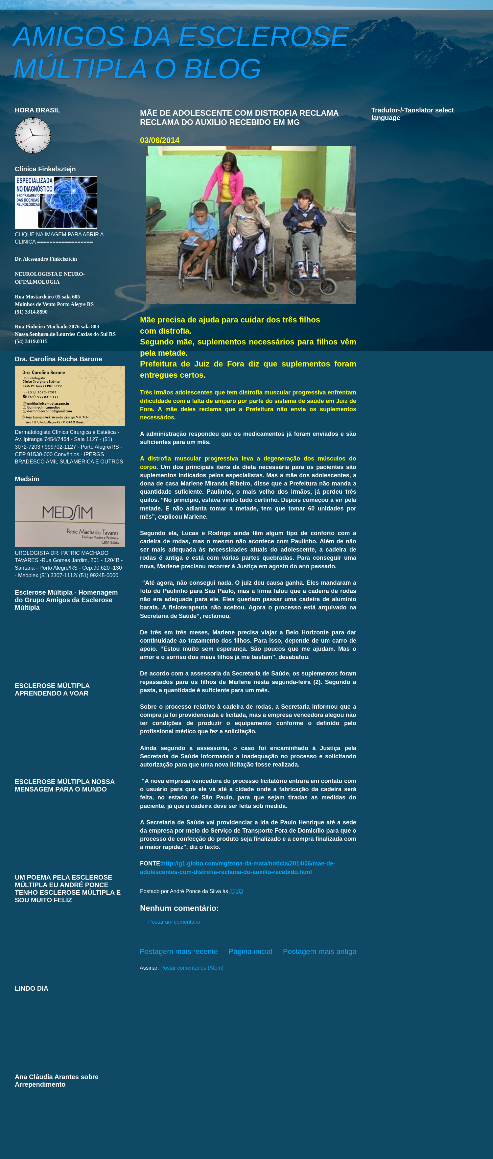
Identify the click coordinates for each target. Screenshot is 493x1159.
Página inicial (250, 951)
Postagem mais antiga (320, 951)
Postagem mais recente (179, 951)
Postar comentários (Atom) (192, 968)
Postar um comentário (174, 922)
